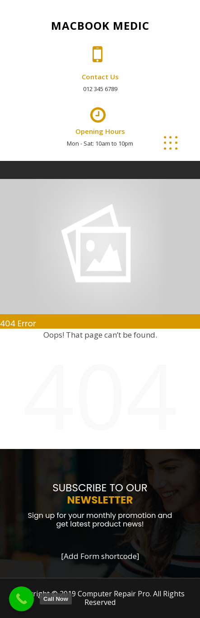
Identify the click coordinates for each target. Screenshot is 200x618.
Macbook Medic (100, 25)
